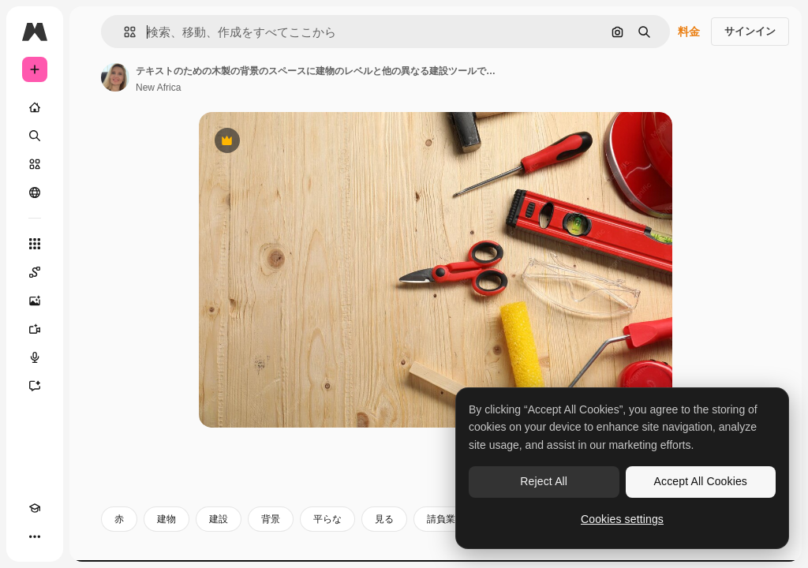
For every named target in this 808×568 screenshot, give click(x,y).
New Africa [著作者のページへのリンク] (158, 87)
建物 (166, 519)
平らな (327, 519)
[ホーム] (34, 107)
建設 (218, 519)
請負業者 (446, 519)
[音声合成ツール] (34, 357)
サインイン (750, 31)
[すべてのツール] (34, 243)
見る (384, 519)
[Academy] (34, 508)
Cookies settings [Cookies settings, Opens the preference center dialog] (622, 519)
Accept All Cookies (700, 481)
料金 (689, 31)
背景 (270, 519)
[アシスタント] (34, 385)
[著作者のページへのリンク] (115, 77)
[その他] (34, 536)
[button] (123, 32)
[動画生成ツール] (34, 329)
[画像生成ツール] (34, 300)
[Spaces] (34, 272)
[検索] (34, 135)
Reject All (543, 481)
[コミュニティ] (34, 192)
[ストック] (34, 164)
